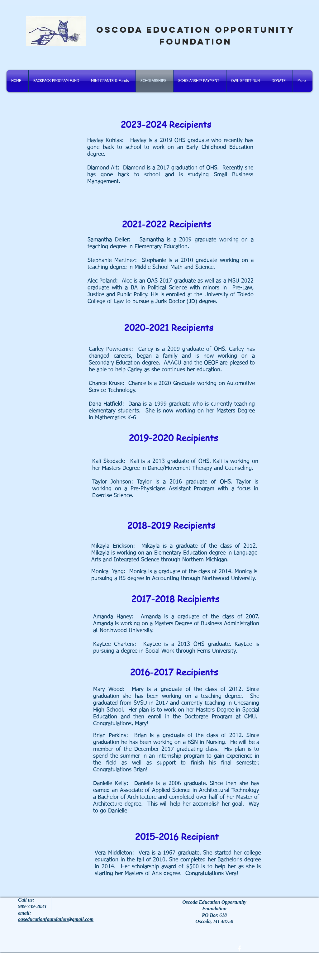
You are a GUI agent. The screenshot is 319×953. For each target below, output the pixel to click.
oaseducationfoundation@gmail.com (55, 919)
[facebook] (239, 948)
